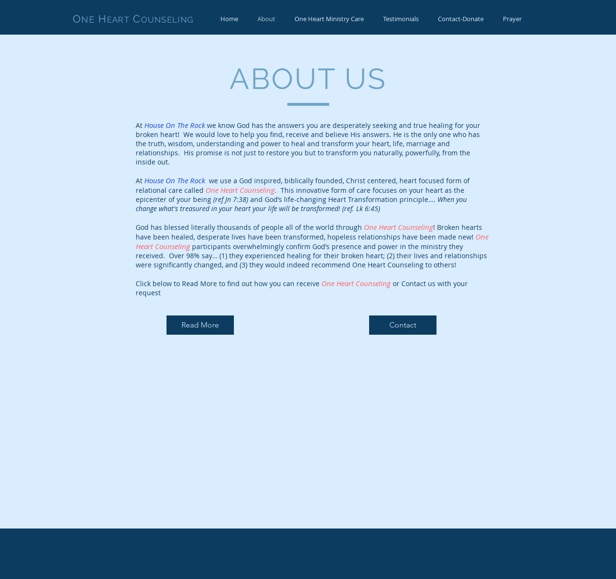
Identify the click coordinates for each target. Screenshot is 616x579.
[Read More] (200, 325)
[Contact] (402, 325)
